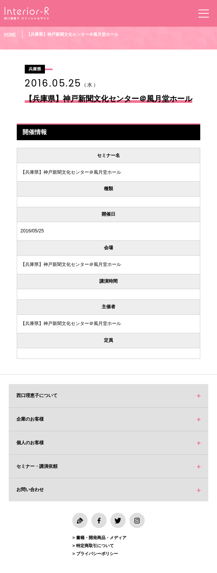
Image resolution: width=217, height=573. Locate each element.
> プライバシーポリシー (95, 553)
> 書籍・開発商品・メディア (99, 537)
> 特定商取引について (93, 545)
